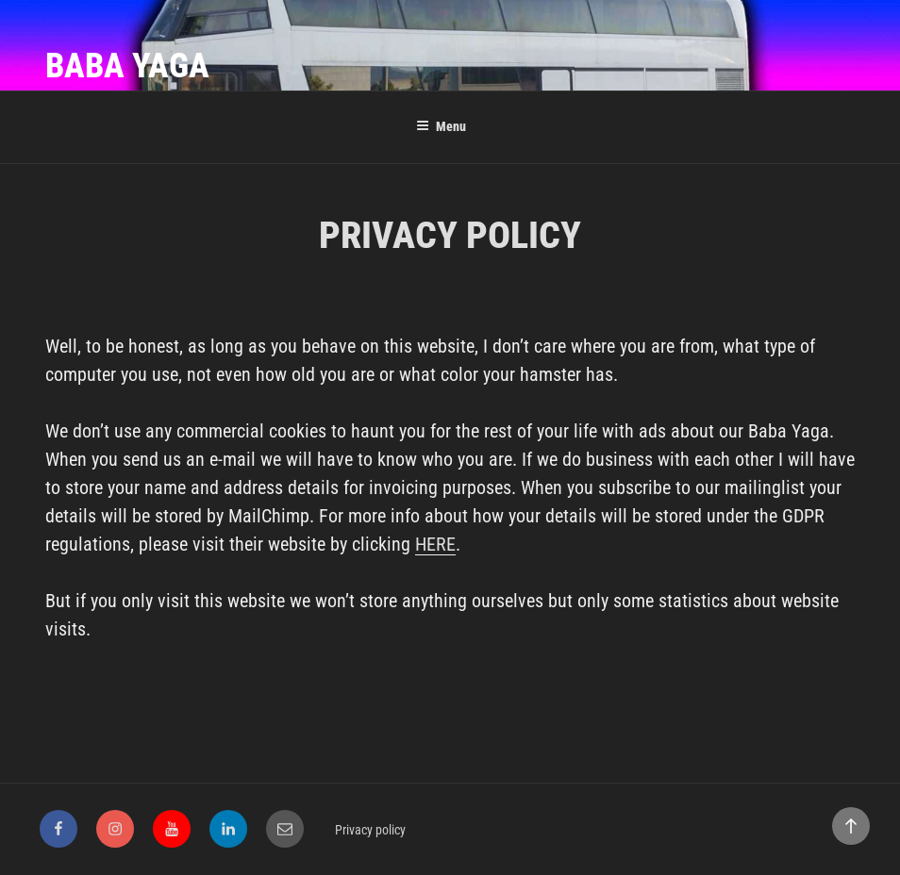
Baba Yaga (127, 66)
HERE (435, 544)
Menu (441, 126)
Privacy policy (370, 829)
